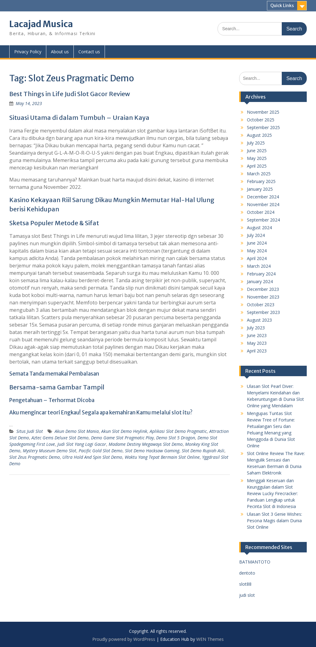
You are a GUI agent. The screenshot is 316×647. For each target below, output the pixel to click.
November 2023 (263, 297)
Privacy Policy (27, 52)
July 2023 (256, 328)
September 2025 (263, 127)
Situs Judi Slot (29, 431)
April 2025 (257, 166)
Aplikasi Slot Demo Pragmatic (178, 431)
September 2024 (263, 220)
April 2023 (257, 351)
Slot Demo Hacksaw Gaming (152, 451)
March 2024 (259, 266)
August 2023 (259, 320)
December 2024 (263, 197)
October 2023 (260, 304)
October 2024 (260, 212)
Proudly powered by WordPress (123, 639)
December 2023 (263, 289)
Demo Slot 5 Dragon (175, 438)
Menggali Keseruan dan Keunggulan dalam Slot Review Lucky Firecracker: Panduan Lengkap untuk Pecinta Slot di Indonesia (272, 493)
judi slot (247, 595)
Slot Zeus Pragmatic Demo (34, 457)
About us (60, 52)
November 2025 (263, 112)
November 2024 (263, 204)
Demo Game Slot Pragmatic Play (122, 438)
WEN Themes (210, 639)
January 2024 (260, 281)
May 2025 (257, 158)
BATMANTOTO (254, 562)
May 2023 (257, 343)
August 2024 (259, 227)
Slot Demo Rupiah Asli (203, 451)
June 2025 (257, 150)
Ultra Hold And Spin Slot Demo (92, 457)
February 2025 (261, 181)
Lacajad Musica (41, 24)
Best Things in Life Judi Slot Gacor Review (69, 94)
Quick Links (282, 5)
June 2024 (257, 243)
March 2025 (259, 174)
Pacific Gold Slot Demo (101, 451)
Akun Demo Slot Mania (77, 431)
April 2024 (257, 258)
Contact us (89, 52)
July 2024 (256, 235)
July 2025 (256, 143)
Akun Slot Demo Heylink (124, 431)
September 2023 (263, 312)
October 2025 (260, 120)
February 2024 (261, 274)
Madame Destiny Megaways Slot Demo (146, 444)
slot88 (245, 584)
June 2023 (257, 335)
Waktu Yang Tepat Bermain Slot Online (162, 457)
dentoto (247, 573)
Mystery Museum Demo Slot (49, 451)
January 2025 (260, 189)
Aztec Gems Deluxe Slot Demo (60, 438)
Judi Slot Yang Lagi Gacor (81, 444)
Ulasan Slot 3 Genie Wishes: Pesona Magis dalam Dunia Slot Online (274, 520)
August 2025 (259, 135)
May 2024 (257, 251)
